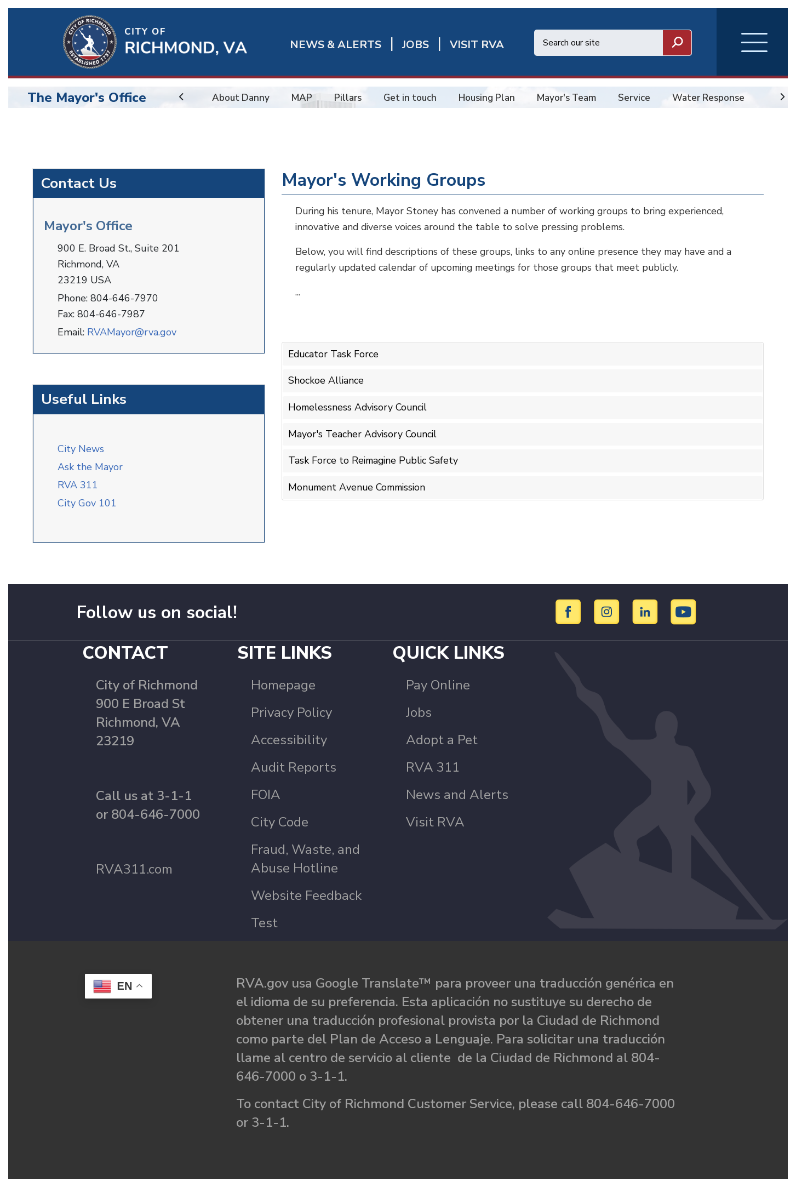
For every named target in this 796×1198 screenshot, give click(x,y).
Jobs (419, 723)
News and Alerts (457, 805)
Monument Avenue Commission (359, 491)
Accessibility (289, 751)
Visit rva (477, 44)
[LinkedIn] (647, 622)
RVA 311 (78, 490)
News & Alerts (335, 44)
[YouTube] (683, 622)
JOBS (415, 44)
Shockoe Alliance (326, 387)
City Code (279, 833)
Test (264, 934)
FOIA (265, 805)
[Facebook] (570, 622)
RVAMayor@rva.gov (131, 338)
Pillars (350, 97)
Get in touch (415, 97)
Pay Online (438, 696)
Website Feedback (306, 906)
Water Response (722, 97)
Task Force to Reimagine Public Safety (375, 465)
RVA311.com (134, 880)
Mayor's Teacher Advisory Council (363, 439)
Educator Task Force (334, 361)
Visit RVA (435, 833)
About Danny (242, 97)
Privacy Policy (291, 723)
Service (647, 97)
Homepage (283, 696)
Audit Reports (293, 778)
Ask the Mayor (90, 472)
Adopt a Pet (442, 751)
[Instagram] (608, 622)
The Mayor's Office (86, 97)
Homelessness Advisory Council (359, 413)
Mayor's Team (578, 97)
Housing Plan (495, 97)
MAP (304, 97)
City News (81, 454)
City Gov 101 (87, 508)
